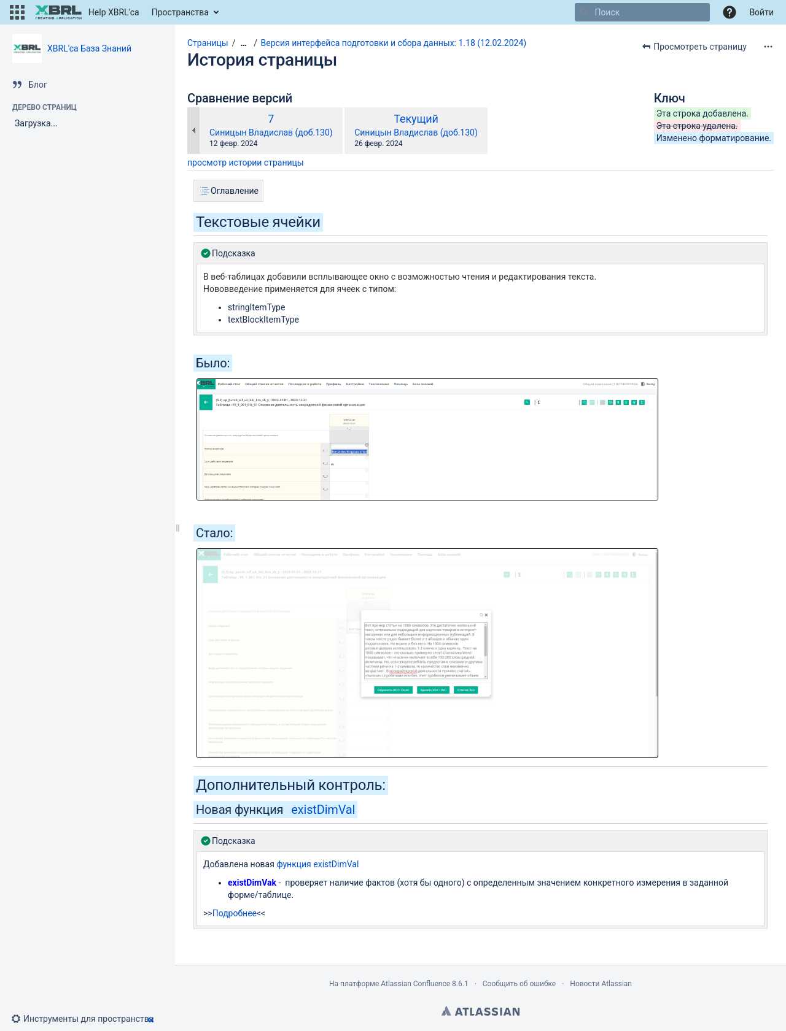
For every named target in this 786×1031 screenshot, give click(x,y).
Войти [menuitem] (761, 12)
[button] (17, 12)
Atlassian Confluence (415, 983)
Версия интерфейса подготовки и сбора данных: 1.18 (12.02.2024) (394, 43)
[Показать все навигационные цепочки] (243, 43)
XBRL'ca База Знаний (89, 48)
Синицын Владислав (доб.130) (271, 132)
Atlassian (480, 1011)
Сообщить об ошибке (519, 983)
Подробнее (234, 913)
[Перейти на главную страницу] (87, 12)
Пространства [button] (180, 12)
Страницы (207, 43)
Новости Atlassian (601, 983)
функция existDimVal (317, 864)
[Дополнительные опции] (768, 46)
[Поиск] (584, 12)
